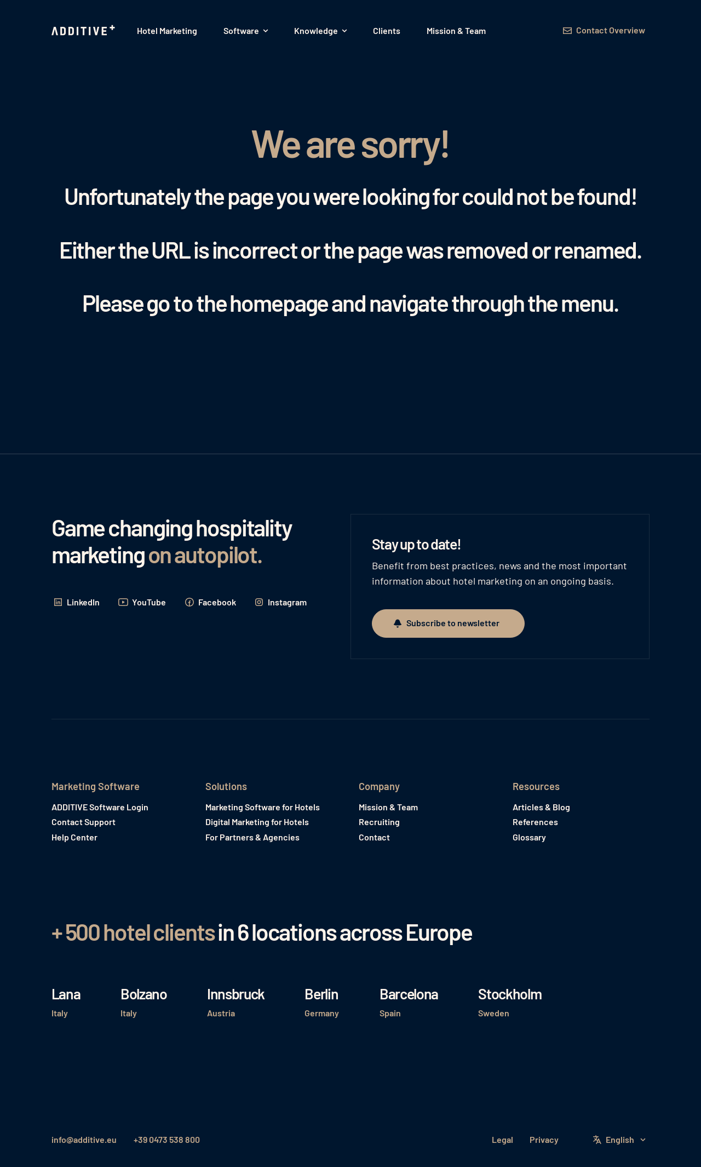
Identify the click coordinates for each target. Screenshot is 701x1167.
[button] (245, 30)
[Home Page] (84, 31)
